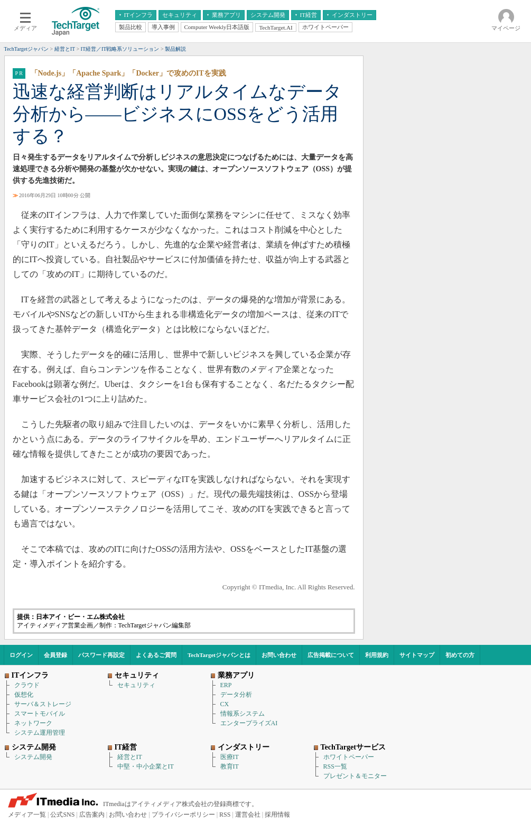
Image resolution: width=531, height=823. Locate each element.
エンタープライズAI (249, 723)
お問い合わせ (279, 655)
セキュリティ (136, 685)
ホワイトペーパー (348, 757)
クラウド (27, 685)
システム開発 (33, 757)
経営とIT (129, 757)
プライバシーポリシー (183, 814)
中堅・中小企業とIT (145, 766)
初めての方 (459, 655)
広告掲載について (331, 655)
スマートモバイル (39, 713)
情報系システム (242, 713)
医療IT (229, 757)
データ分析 (236, 694)
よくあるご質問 (156, 655)
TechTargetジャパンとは (219, 655)
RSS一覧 (335, 766)
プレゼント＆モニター (355, 776)
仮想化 (23, 694)
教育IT (229, 766)
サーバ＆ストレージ (42, 704)
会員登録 (55, 655)
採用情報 (277, 814)
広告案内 (92, 814)
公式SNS (62, 814)
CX (224, 704)
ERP (226, 685)
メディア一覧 (27, 814)
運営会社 (247, 814)
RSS (224, 814)
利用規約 (376, 655)
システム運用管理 (39, 732)
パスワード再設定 (101, 655)
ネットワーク (33, 723)
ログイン (21, 655)
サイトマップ (416, 655)
